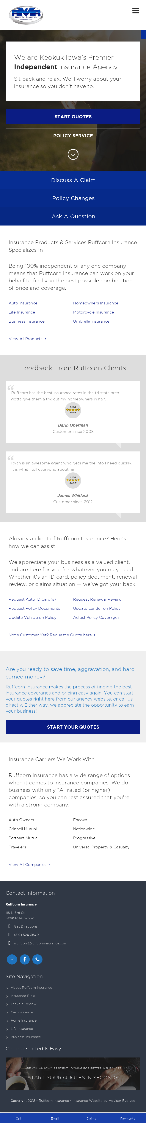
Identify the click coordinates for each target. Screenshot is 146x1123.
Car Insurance (22, 1012)
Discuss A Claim (73, 180)
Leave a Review (23, 1004)
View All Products (27, 339)
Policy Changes (73, 198)
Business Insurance (26, 1037)
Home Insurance (24, 1020)
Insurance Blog (23, 996)
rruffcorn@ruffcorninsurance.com (40, 943)
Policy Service (73, 135)
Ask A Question (73, 216)
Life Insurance (22, 1028)
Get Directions (25, 926)
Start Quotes (73, 116)
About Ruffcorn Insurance (31, 987)
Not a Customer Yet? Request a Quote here (52, 635)
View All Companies (29, 864)
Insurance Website (87, 1100)
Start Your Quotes (73, 726)
